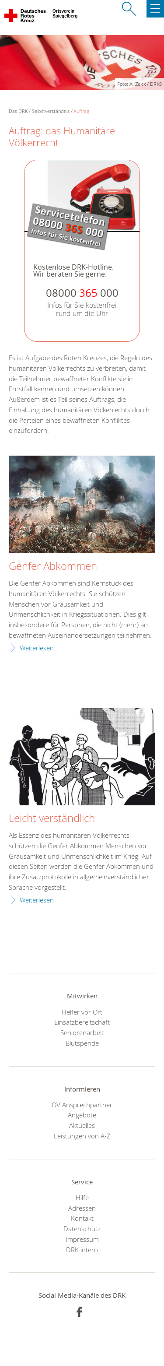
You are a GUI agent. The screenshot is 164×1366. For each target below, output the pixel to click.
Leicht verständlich (52, 818)
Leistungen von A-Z (82, 1135)
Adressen (82, 1208)
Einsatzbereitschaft (82, 1022)
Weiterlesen (37, 647)
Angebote (82, 1114)
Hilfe (82, 1197)
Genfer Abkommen (53, 566)
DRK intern (82, 1249)
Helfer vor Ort (82, 1012)
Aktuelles (82, 1125)
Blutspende (82, 1043)
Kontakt (82, 1218)
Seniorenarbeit (82, 1032)
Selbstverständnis (51, 111)
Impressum (82, 1239)
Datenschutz (82, 1228)
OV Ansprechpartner (82, 1104)
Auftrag (81, 111)
